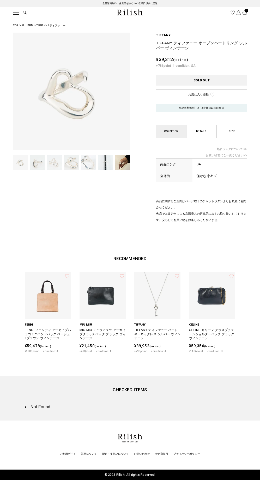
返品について (89, 453)
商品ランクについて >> (231, 149)
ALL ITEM (27, 25)
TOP (16, 25)
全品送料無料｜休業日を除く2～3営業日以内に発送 (130, 3)
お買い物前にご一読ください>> (226, 155)
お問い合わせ (142, 453)
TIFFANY (163, 35)
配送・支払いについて (115, 453)
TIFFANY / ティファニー (50, 25)
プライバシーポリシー (186, 453)
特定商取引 (161, 453)
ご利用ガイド (68, 453)
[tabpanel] (71, 91)
